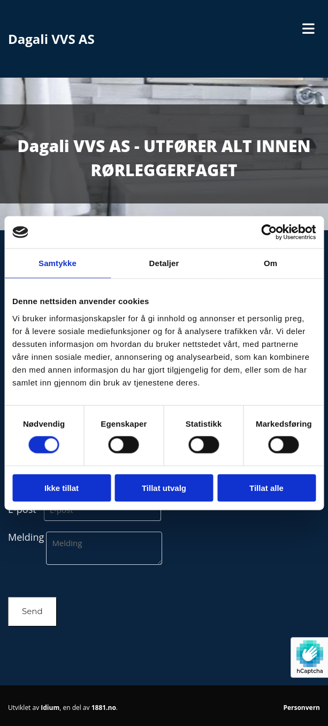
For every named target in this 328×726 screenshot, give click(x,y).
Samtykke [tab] (58, 263)
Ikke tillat (61, 487)
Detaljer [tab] (164, 263)
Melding (26, 537)
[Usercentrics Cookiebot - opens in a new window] (269, 232)
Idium (50, 707)
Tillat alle (266, 487)
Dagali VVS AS (51, 39)
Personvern (301, 707)
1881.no (103, 707)
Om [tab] (270, 263)
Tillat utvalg (164, 487)
